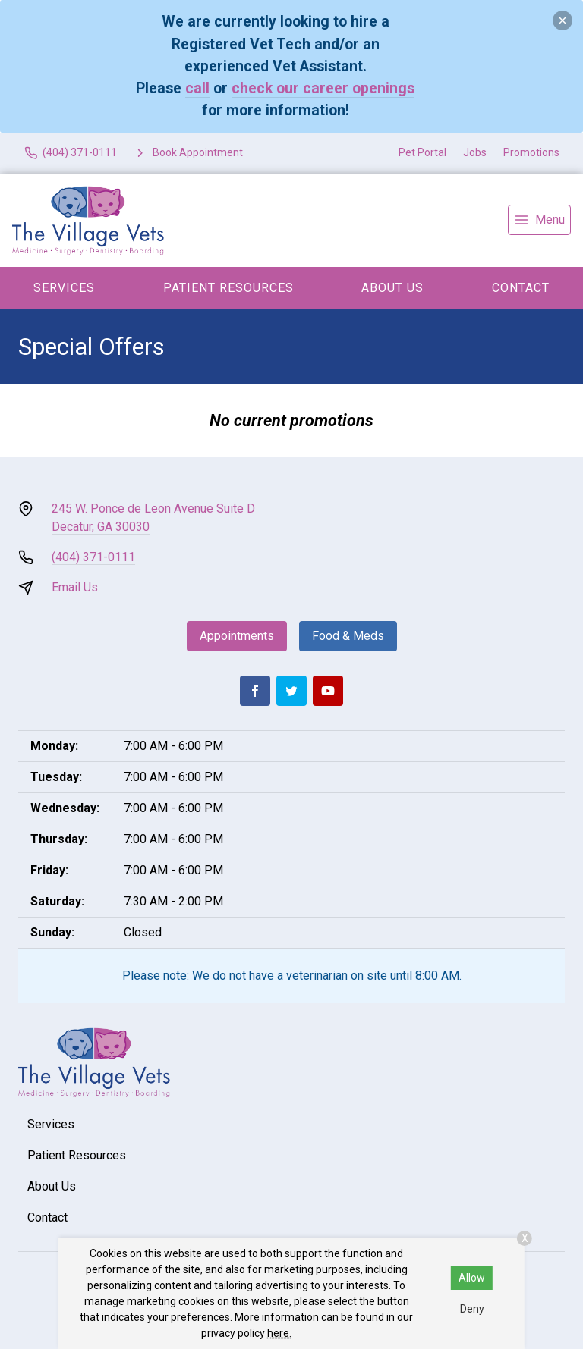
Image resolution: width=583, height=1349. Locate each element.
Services (64, 288)
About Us (392, 288)
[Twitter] (291, 691)
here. (279, 1333)
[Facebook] (255, 691)
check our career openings (323, 88)
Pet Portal (422, 152)
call (197, 88)
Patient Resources (228, 288)
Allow (472, 1278)
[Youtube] (328, 691)
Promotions (531, 152)
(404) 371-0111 (93, 557)
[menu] (539, 220)
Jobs (475, 152)
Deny (472, 1309)
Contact (521, 288)
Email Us (75, 587)
